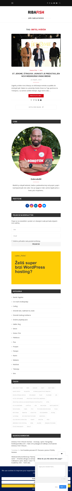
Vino (14, 373)
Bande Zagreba (18, 297)
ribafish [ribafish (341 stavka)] (24, 412)
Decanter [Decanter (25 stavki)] (27, 391)
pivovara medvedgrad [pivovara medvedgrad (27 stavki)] (44, 409)
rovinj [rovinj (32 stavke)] (53, 412)
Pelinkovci (16, 338)
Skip (56, 487)
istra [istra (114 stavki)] (47, 402)
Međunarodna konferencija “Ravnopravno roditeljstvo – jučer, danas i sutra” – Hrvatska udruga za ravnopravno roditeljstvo (34, 458)
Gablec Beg (17, 324)
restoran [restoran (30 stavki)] (16, 412)
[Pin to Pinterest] (38, 100)
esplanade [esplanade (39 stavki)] (32, 395)
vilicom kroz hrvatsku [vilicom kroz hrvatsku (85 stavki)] (20, 419)
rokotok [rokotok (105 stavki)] (33, 412)
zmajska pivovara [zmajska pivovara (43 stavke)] (50, 423)
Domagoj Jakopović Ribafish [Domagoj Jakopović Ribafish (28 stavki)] (41, 391)
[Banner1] (36, 267)
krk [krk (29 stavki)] (36, 405)
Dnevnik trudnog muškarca (22, 315)
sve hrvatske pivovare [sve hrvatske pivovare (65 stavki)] (29, 416)
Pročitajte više (36, 95)
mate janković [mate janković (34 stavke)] (54, 405)
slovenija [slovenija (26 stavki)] (15, 416)
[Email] (56, 3)
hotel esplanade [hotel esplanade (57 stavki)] (18, 398)
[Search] (60, 3)
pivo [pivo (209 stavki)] (32, 409)
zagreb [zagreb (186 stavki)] (39, 423)
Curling (15, 306)
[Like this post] (31, 100)
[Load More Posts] (36, 107)
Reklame (16, 360)
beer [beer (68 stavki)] (27, 388)
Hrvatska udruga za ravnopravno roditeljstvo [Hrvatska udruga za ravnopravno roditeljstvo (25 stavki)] (28, 402)
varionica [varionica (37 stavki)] (42, 416)
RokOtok (16, 364)
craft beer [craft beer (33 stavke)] (51, 388)
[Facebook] (47, 3)
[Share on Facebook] (33, 100)
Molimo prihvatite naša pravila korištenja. (25, 241)
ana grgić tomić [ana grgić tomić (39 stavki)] (18, 388)
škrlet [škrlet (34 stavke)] (29, 426)
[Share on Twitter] (36, 100)
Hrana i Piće (17, 333)
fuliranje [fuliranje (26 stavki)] (48, 395)
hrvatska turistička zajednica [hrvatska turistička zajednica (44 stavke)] (36, 398)
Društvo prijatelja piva (20, 320)
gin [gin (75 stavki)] (56, 395)
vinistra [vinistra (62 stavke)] (40, 419)
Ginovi (15, 329)
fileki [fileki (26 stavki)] (40, 395)
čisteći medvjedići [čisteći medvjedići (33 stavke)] (18, 426)
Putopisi (15, 351)
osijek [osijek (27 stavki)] (25, 409)
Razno (15, 356)
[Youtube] (54, 3)
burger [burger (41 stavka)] (35, 388)
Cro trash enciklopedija (20, 302)
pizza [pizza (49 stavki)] (56, 409)
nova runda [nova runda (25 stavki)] (16, 409)
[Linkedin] (51, 3)
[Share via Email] (40, 100)
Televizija (16, 369)
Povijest (15, 347)
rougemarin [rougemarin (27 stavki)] (43, 412)
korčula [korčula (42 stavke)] (28, 405)
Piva (14, 342)
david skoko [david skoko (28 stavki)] (16, 391)
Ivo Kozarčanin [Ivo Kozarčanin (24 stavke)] (17, 405)
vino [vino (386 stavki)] (48, 419)
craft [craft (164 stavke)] (42, 388)
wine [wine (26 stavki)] (31, 423)
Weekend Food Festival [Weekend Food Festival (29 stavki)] (20, 423)
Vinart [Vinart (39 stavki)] (33, 419)
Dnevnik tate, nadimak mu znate (24, 311)
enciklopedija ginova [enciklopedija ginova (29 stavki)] (19, 395)
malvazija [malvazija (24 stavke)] (43, 405)
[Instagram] (49, 3)
